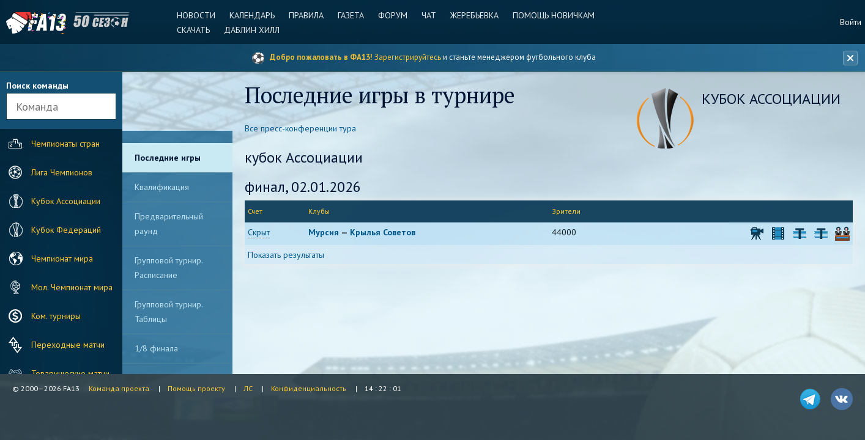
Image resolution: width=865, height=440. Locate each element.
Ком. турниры (43, 316)
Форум (392, 15)
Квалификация (162, 187)
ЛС (248, 388)
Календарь (252, 15)
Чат (428, 15)
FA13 (36, 23)
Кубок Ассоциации (53, 201)
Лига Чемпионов (49, 172)
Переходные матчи (55, 344)
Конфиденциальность (308, 388)
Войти (850, 22)
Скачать (193, 30)
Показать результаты (286, 254)
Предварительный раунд (169, 224)
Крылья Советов (382, 232)
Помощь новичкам (554, 15)
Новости (196, 15)
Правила (306, 15)
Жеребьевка (474, 15)
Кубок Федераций (53, 230)
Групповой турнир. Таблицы (169, 311)
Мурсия (323, 232)
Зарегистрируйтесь (407, 57)
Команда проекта (119, 388)
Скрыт (259, 232)
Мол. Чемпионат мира (59, 287)
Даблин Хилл (252, 30)
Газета (351, 15)
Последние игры (168, 157)
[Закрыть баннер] (850, 58)
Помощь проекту (196, 388)
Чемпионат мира (49, 258)
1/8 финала (156, 348)
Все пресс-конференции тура (300, 128)
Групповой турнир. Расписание (169, 267)
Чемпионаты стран (53, 143)
